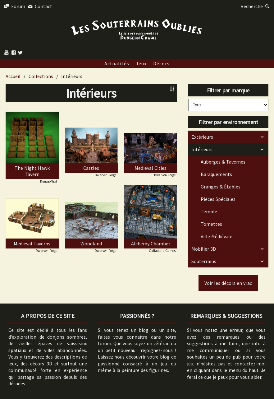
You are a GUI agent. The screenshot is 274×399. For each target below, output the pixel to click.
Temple (209, 211)
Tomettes (211, 224)
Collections (41, 76)
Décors (161, 63)
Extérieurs (202, 137)
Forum (14, 6)
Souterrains (203, 261)
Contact (39, 6)
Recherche (255, 6)
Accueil (13, 76)
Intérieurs (201, 149)
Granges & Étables (220, 186)
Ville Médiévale (216, 236)
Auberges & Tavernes (223, 162)
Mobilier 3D (203, 249)
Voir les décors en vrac (228, 283)
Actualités (116, 63)
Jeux (141, 63)
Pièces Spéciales (218, 199)
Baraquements (216, 174)
